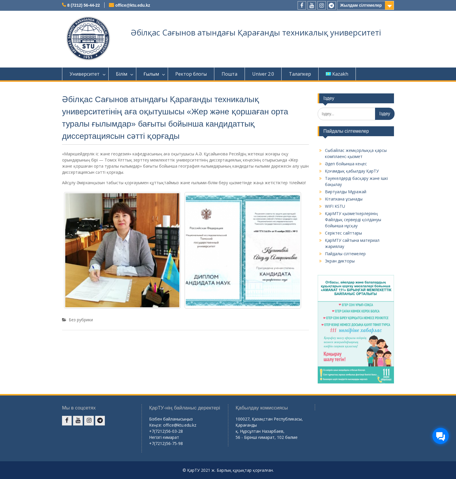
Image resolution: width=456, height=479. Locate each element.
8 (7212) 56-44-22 (83, 5)
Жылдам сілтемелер (361, 5)
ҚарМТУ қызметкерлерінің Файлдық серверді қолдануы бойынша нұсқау (353, 219)
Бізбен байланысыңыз (171, 419)
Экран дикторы (340, 261)
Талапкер (300, 74)
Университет (85, 74)
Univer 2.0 (263, 74)
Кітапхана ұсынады (344, 199)
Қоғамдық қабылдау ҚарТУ (352, 171)
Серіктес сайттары (343, 233)
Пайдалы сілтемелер (345, 253)
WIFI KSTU (335, 206)
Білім (121, 74)
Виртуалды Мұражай (345, 191)
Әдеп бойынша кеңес (346, 163)
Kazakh (337, 74)
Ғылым (151, 74)
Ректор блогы (191, 74)
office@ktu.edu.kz (132, 5)
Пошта (229, 74)
